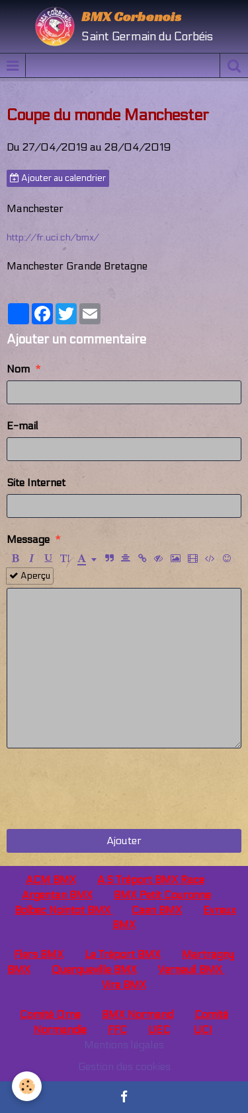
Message (28, 539)
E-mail (22, 425)
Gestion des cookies (124, 1066)
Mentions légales (124, 1044)
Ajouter (124, 840)
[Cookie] (27, 1086)
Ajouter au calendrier (58, 178)
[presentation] (107, 788)
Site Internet (36, 482)
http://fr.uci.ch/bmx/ (53, 237)
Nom (18, 369)
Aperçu (29, 576)
